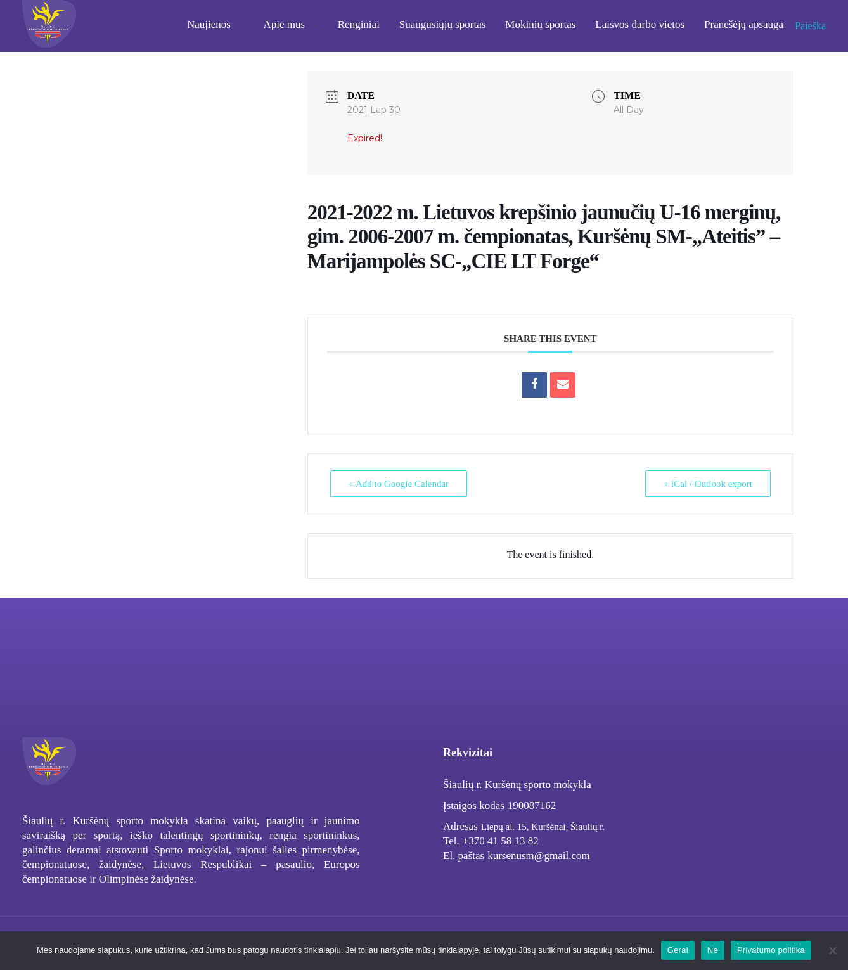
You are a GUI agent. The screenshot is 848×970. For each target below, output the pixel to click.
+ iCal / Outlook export (708, 484)
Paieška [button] (810, 25)
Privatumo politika (771, 950)
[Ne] (832, 950)
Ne (712, 950)
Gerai (677, 950)
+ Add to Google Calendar (399, 484)
